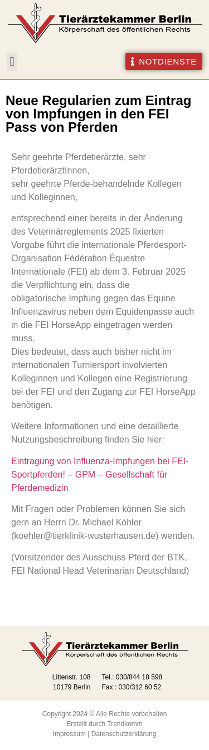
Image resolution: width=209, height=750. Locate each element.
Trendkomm (125, 724)
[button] (12, 62)
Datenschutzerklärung (124, 734)
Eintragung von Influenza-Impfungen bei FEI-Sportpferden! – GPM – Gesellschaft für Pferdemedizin (99, 474)
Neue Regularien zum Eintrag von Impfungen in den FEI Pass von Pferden (98, 114)
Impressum (69, 734)
